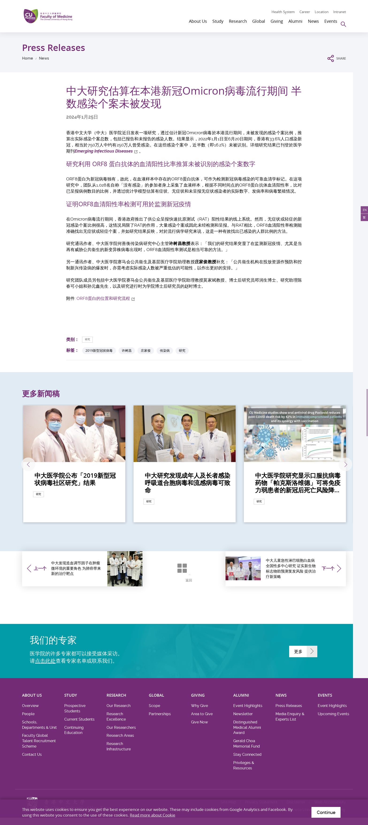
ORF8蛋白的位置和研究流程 (103, 298)
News (44, 58)
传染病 (165, 351)
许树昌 (127, 351)
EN (363, 212)
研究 (89, 339)
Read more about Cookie (152, 814)
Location (322, 11)
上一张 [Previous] (35, 464)
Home (27, 58)
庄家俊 (146, 351)
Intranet (339, 11)
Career (304, 11)
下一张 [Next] (333, 464)
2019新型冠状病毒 (99, 351)
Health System (283, 11)
